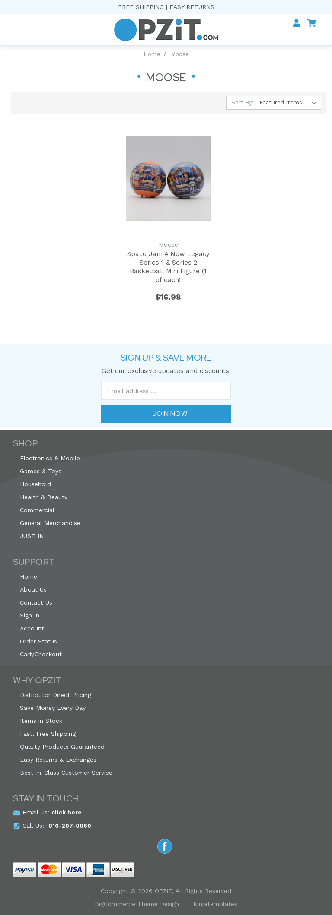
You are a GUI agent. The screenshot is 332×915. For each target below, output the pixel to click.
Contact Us (36, 602)
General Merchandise (50, 522)
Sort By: (242, 102)
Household (35, 484)
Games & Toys (40, 471)
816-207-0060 (69, 825)
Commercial (37, 510)
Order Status (38, 641)
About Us (33, 589)
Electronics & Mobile (50, 458)
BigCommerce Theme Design (137, 903)
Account (32, 628)
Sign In (29, 615)
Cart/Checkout (41, 654)
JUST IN (32, 535)
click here (66, 812)
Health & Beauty (43, 497)
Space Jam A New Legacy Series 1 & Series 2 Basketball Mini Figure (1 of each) (168, 267)
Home (28, 576)
